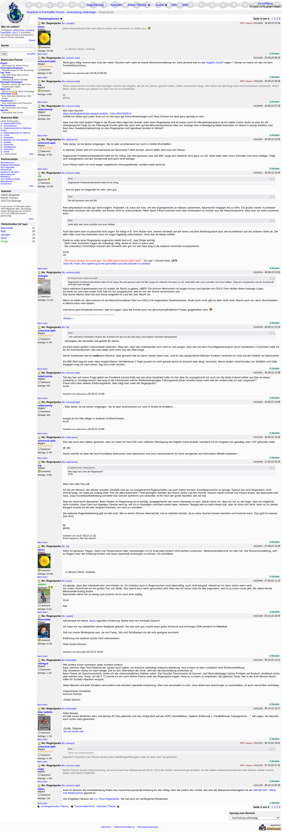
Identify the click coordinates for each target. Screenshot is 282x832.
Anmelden (265, 3)
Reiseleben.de (7, 162)
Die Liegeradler (8, 167)
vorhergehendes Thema (52, 806)
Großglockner (10, 147)
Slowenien (8, 144)
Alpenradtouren (8, 174)
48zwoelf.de (6, 169)
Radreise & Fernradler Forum (45, 12)
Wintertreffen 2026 (12, 123)
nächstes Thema (108, 806)
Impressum (106, 827)
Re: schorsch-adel (70, 58)
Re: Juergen (68, 23)
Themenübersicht (82, 806)
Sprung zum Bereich (242, 813)
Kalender (116, 4)
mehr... (32, 154)
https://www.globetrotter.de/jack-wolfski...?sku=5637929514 (97, 113)
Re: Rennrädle (69, 660)
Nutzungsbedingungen (147, 827)
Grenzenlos (6, 183)
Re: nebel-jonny (69, 139)
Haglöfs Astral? (215, 62)
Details (32, 40)
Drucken (274, 53)
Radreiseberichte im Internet (17, 133)
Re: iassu (66, 581)
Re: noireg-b (68, 743)
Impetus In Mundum (10, 172)
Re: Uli (65, 327)
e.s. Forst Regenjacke (106, 798)
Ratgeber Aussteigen (10, 165)
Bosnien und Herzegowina (16, 140)
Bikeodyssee (6, 181)
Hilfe (174, 4)
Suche (160, 4)
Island (6, 151)
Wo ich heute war (73, 731)
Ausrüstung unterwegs (81, 12)
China (6, 135)
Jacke (92, 620)
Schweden (9, 137)
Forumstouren (10, 126)
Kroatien (8, 142)
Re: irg (65, 546)
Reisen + (68, 318)
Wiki (185, 4)
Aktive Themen (137, 4)
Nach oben (42, 54)
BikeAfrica (5, 176)
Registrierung (95, 4)
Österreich (8, 149)
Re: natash (67, 616)
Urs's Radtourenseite (10, 179)
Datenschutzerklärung (124, 827)
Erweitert (31, 54)
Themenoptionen (50, 18)
